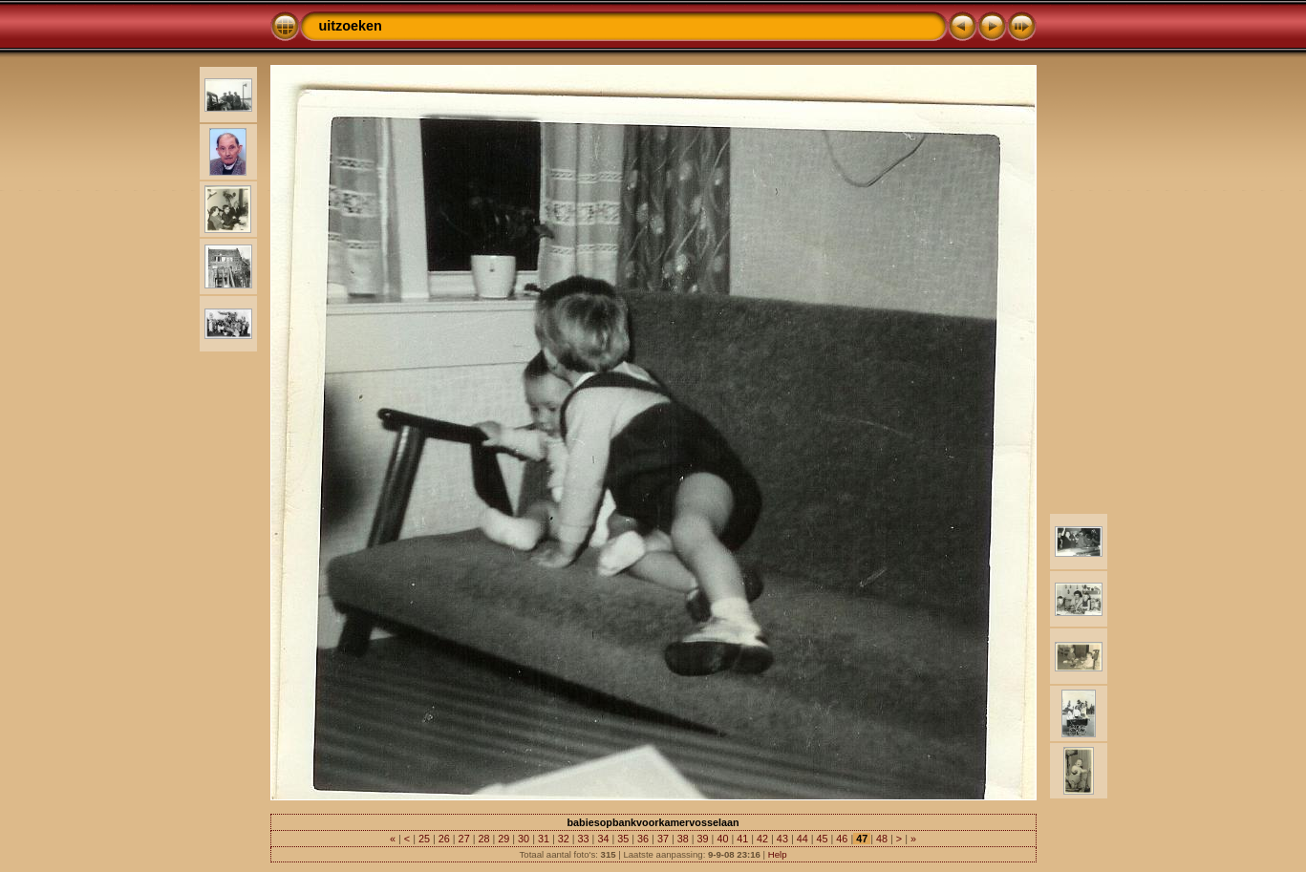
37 (663, 838)
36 (643, 838)
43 (782, 838)
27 (464, 838)
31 (543, 838)
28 (483, 838)
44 (802, 838)
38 (683, 838)
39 (703, 838)
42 (762, 838)
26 (444, 838)
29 (503, 838)
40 (722, 838)
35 (623, 838)
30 (523, 838)
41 (742, 838)
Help (777, 854)
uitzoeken (350, 25)
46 (841, 838)
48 (881, 838)
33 (583, 838)
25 (424, 838)
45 (822, 838)
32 (563, 838)
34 (602, 838)
